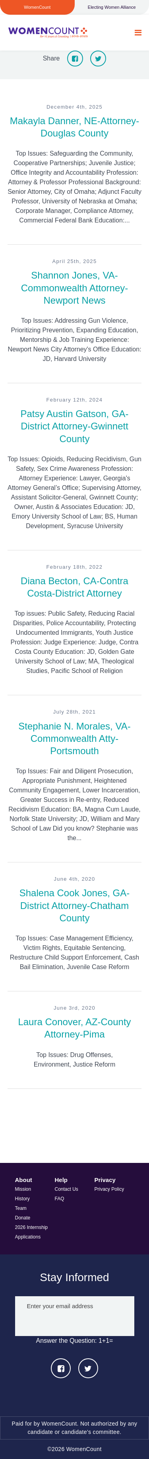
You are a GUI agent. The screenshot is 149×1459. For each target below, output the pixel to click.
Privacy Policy (109, 1189)
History (22, 1199)
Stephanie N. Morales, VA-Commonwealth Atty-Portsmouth (74, 738)
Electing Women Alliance (112, 7)
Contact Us (66, 1189)
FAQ (59, 1199)
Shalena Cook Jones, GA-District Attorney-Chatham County (74, 905)
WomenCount (48, 33)
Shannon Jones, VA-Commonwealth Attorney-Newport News (74, 287)
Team (21, 1208)
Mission (23, 1189)
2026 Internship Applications (31, 1232)
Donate (23, 1218)
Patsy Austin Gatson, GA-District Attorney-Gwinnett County (74, 426)
